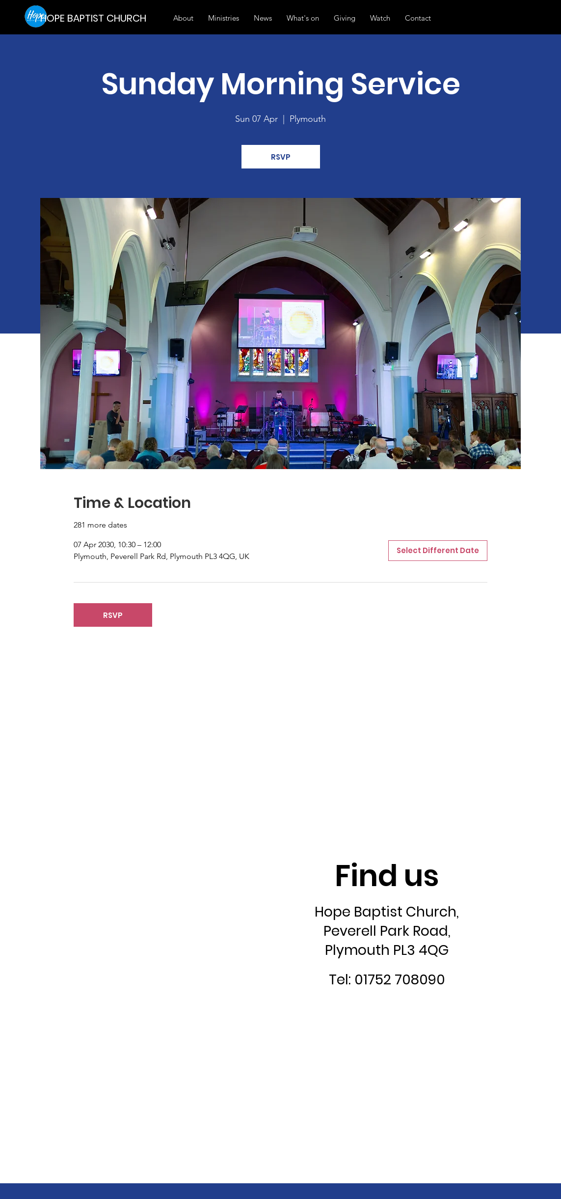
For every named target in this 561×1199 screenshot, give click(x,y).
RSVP (281, 157)
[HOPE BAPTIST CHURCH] (96, 18)
